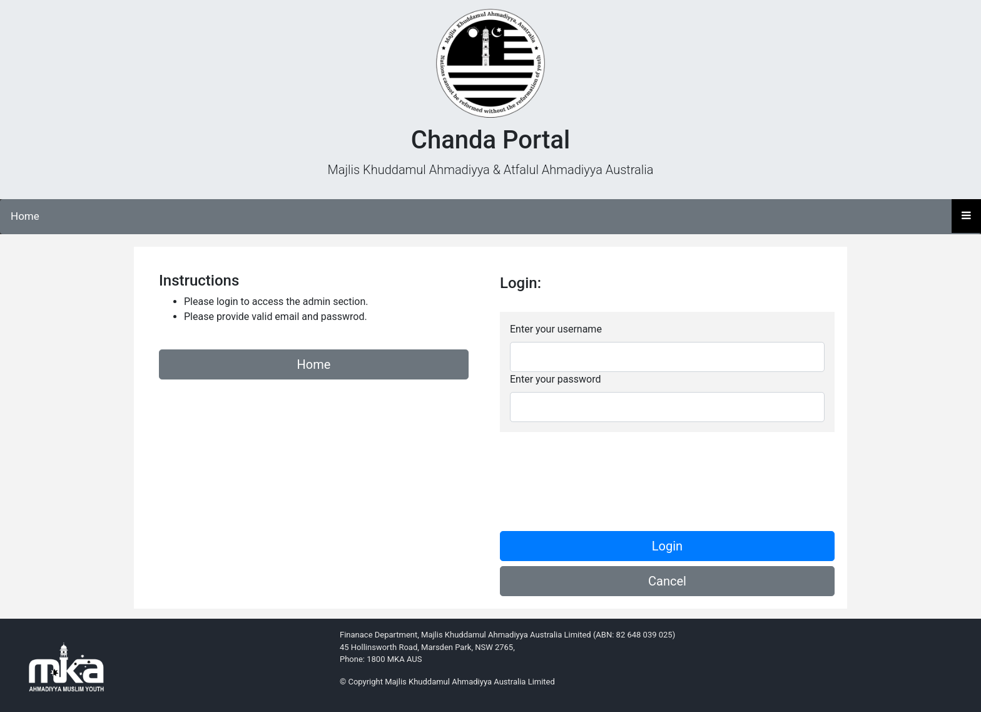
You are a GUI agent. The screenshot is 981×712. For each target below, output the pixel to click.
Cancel (667, 581)
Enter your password (555, 379)
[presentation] (595, 471)
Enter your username (556, 329)
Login (667, 546)
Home (25, 216)
